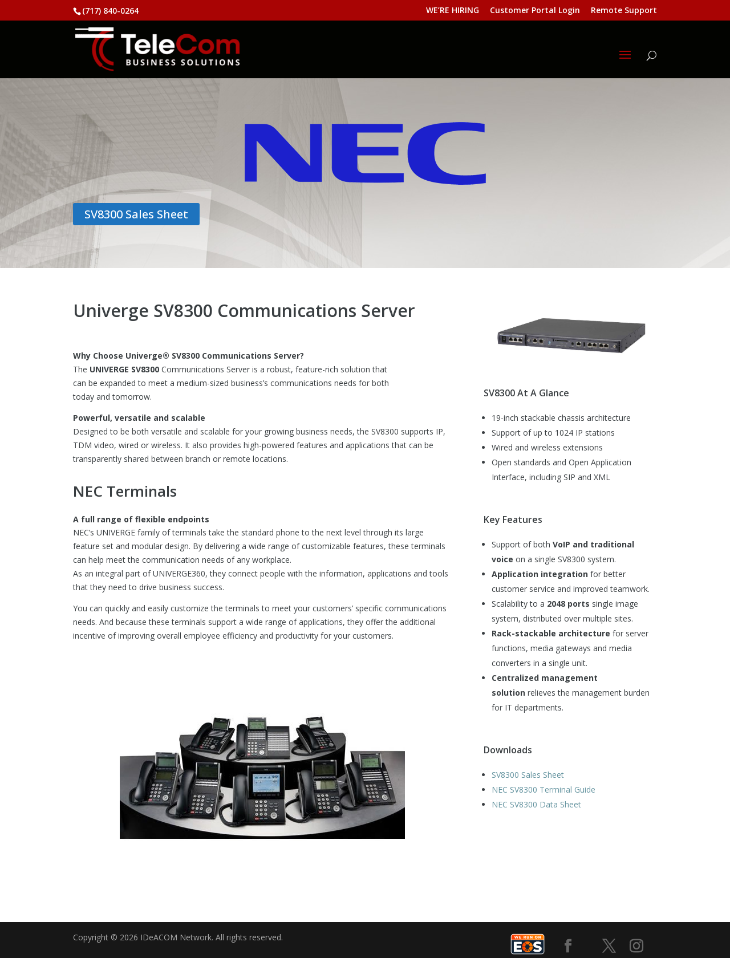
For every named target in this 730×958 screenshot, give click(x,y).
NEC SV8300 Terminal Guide (543, 789)
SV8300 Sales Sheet (136, 214)
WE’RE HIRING (452, 10)
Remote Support (624, 10)
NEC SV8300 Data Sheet (536, 804)
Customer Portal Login (535, 10)
